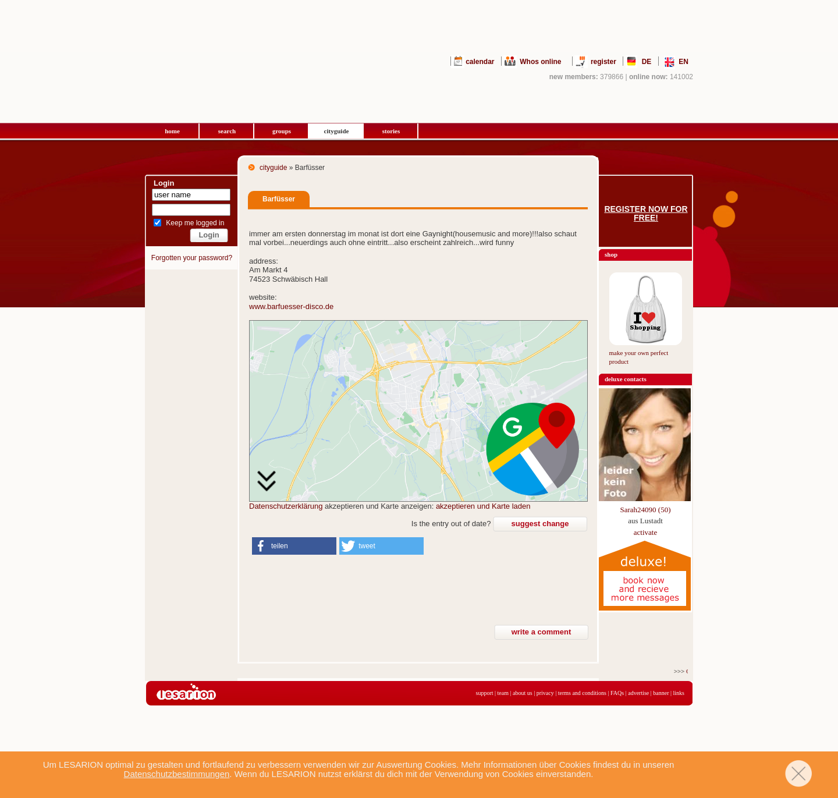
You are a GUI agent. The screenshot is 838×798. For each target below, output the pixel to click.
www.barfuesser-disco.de (291, 306)
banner (661, 693)
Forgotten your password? (191, 258)
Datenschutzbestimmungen (177, 774)
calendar (480, 62)
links (678, 693)
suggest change (540, 523)
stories (391, 130)
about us (522, 693)
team (503, 693)
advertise (638, 693)
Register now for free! (645, 213)
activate (645, 532)
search (227, 130)
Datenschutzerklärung (285, 506)
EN (683, 62)
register (603, 62)
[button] (294, 546)
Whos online (540, 62)
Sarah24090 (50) (645, 509)
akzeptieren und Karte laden (483, 506)
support (484, 693)
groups (281, 130)
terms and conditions (582, 693)
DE (647, 62)
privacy (545, 693)
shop (611, 254)
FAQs (617, 693)
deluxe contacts (626, 378)
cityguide (336, 130)
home (172, 130)
